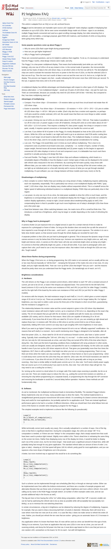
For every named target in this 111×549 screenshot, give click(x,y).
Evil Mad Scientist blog (9, 87)
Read (67, 8)
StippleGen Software (9, 64)
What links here (9, 97)
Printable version (9, 104)
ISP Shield (5, 45)
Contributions (100, 2)
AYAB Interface (7, 28)
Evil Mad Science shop (9, 83)
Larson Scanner (7, 47)
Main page (7, 77)
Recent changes (9, 80)
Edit (71, 8)
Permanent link (9, 106)
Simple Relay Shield (8, 59)
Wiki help (7, 90)
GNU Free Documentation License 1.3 (48, 540)
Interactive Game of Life (10, 42)
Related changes (9, 99)
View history (79, 8)
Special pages (8, 101)
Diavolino (5, 35)
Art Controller (6, 25)
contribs (63, 18)
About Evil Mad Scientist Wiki (40, 544)
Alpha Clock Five (7, 23)
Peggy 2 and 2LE (8, 56)
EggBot (4, 37)
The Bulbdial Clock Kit (9, 33)
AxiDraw (5, 30)
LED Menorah (6, 49)
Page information (9, 109)
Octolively (5, 54)
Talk (93, 2)
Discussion (29, 8)
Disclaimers (53, 544)
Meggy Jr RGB (7, 52)
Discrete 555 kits (7, 66)
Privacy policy (25, 544)
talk (59, 18)
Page (22, 8)
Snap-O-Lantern (7, 61)
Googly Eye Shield (8, 40)
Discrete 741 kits (7, 68)
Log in (107, 2)
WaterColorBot (7, 71)
